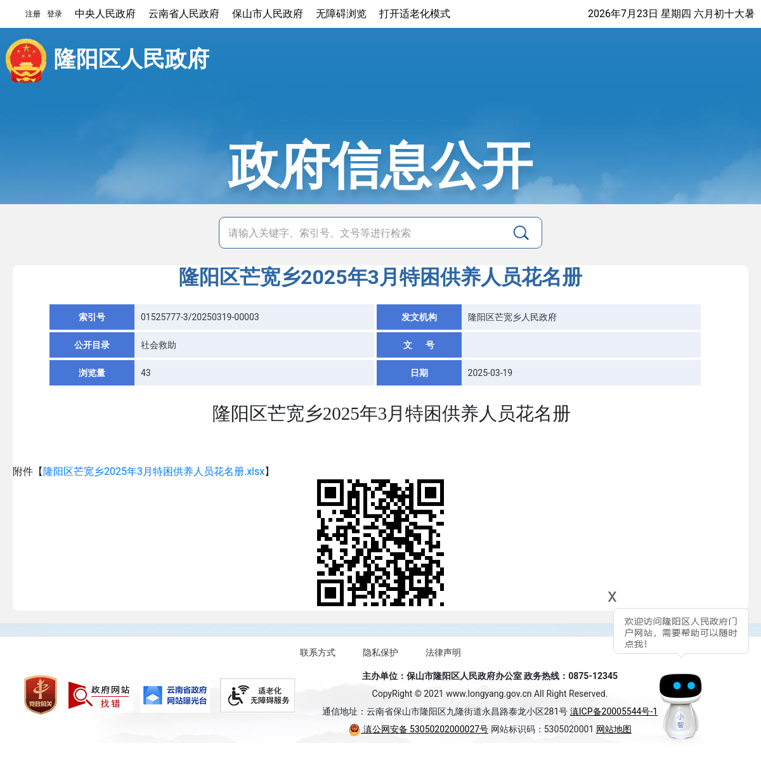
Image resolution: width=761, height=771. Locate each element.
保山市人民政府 (267, 14)
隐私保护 (380, 652)
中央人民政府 (105, 14)
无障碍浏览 (341, 14)
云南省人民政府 (183, 14)
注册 (33, 14)
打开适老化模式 (414, 14)
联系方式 (317, 652)
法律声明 (443, 652)
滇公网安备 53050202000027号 (418, 729)
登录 (54, 14)
